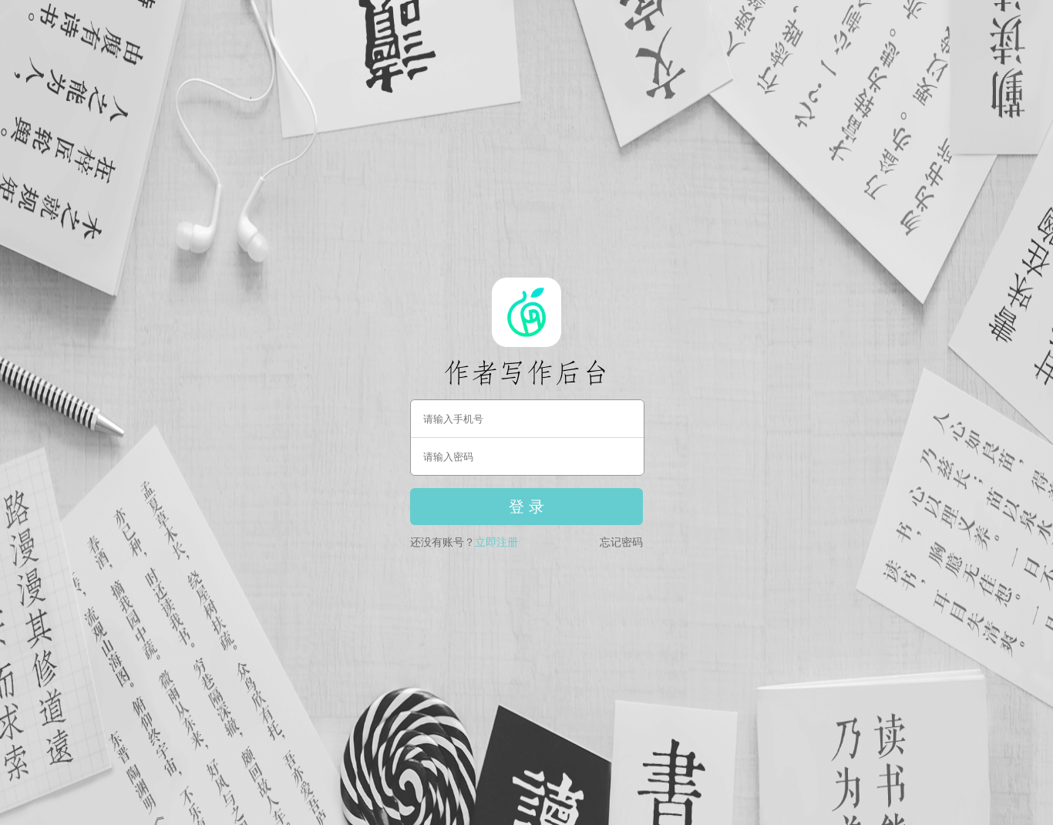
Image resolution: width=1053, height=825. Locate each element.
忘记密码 (621, 542)
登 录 (526, 506)
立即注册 (496, 542)
